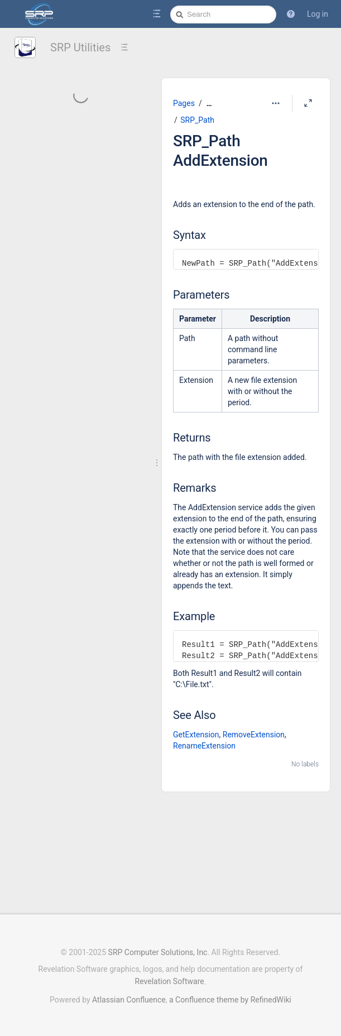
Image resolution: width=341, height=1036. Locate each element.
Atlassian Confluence (129, 999)
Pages (184, 103)
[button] (291, 13)
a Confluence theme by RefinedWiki (230, 999)
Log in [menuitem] (317, 13)
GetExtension (196, 734)
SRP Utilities (80, 47)
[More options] (275, 103)
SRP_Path (197, 120)
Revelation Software (169, 981)
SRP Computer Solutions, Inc (158, 952)
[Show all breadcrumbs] (209, 103)
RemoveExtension (254, 734)
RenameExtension (204, 745)
